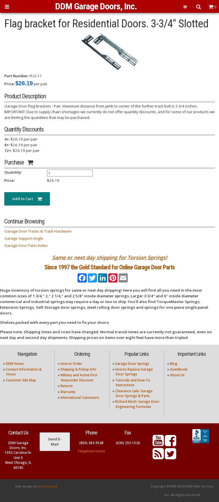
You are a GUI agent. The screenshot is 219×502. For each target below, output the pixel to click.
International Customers (79, 397)
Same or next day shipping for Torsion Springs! (109, 257)
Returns (66, 386)
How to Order (71, 363)
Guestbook (178, 369)
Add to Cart (27, 198)
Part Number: (16, 75)
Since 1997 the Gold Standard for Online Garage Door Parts (109, 267)
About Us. (177, 375)
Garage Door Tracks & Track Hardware (38, 231)
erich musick (48, 486)
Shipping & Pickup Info (78, 369)
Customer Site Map (21, 380)
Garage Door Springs (132, 363)
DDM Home (15, 363)
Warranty (67, 392)
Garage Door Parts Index (26, 245)
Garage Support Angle (23, 238)
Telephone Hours (91, 451)
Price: (9, 83)
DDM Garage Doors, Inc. (96, 6)
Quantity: (13, 172)
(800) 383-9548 (91, 443)
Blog (173, 363)
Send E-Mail (55, 441)
